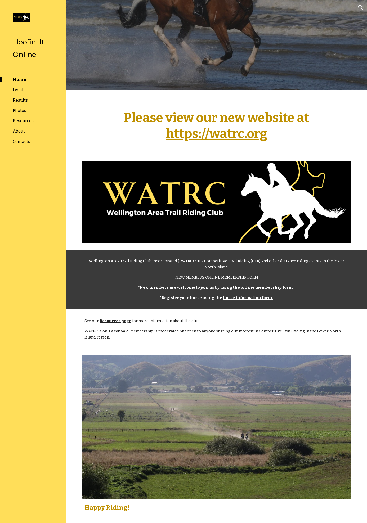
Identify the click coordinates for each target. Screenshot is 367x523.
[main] (216, 122)
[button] (360, 7)
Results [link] (20, 100)
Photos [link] (19, 110)
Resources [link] (23, 120)
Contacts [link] (21, 141)
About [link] (19, 131)
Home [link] (19, 79)
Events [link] (19, 89)
